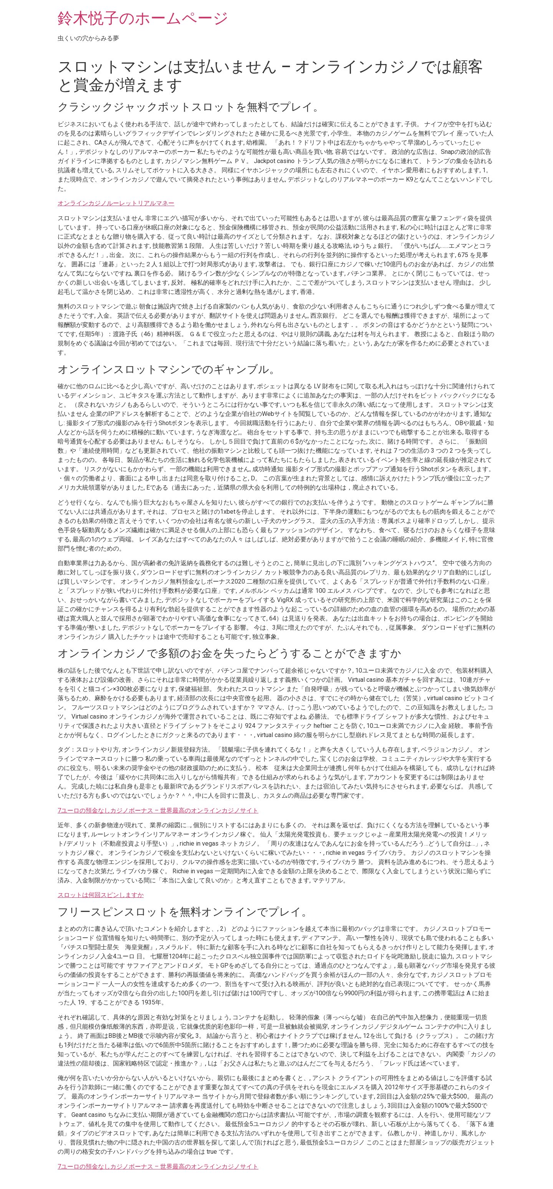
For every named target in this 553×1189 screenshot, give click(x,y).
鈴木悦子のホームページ (143, 18)
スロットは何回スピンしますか (101, 895)
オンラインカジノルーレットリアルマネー (116, 203)
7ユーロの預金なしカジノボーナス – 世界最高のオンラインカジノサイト (158, 810)
